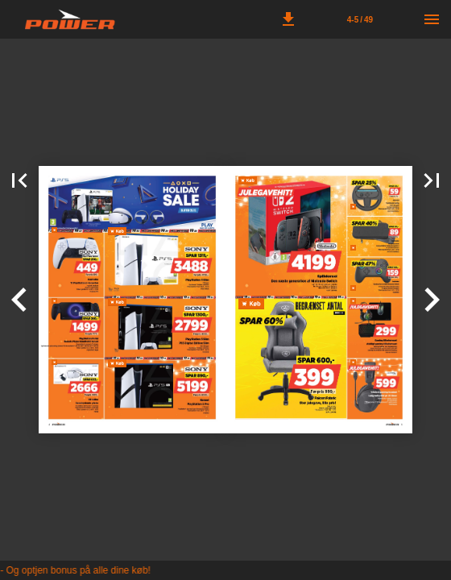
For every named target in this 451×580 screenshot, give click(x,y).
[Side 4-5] (360, 19)
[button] (288, 19)
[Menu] (431, 19)
